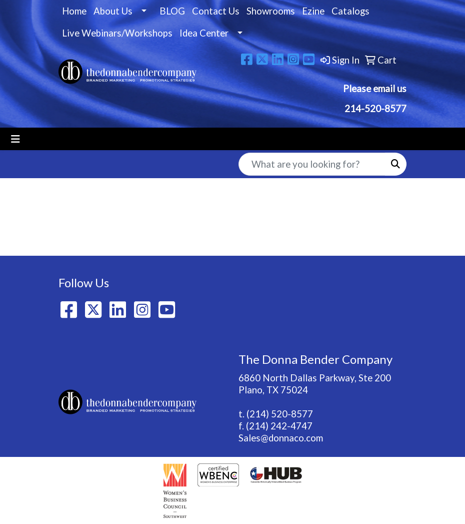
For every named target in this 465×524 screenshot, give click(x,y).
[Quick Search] (312, 164)
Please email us (374, 88)
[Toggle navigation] (15, 139)
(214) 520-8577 (279, 413)
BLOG (172, 11)
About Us (113, 11)
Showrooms (270, 11)
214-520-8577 (374, 108)
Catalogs (351, 11)
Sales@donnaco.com (280, 437)
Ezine (313, 11)
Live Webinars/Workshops (117, 33)
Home (74, 11)
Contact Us (216, 11)
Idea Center (204, 33)
